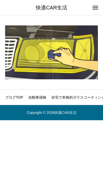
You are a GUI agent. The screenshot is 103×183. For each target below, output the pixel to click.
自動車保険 (37, 97)
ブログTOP (14, 97)
